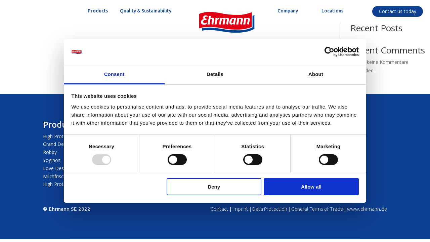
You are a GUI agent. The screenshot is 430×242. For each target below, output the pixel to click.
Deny (214, 187)
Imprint (240, 209)
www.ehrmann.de (367, 209)
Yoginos (51, 160)
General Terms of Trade (317, 209)
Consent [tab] (114, 74)
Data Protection (269, 209)
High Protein (56, 136)
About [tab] (315, 74)
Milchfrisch (54, 176)
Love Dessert (57, 168)
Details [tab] (215, 74)
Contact (219, 209)
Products (60, 124)
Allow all (311, 187)
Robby (50, 152)
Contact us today (397, 11)
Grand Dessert (59, 144)
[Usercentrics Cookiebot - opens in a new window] (329, 52)
